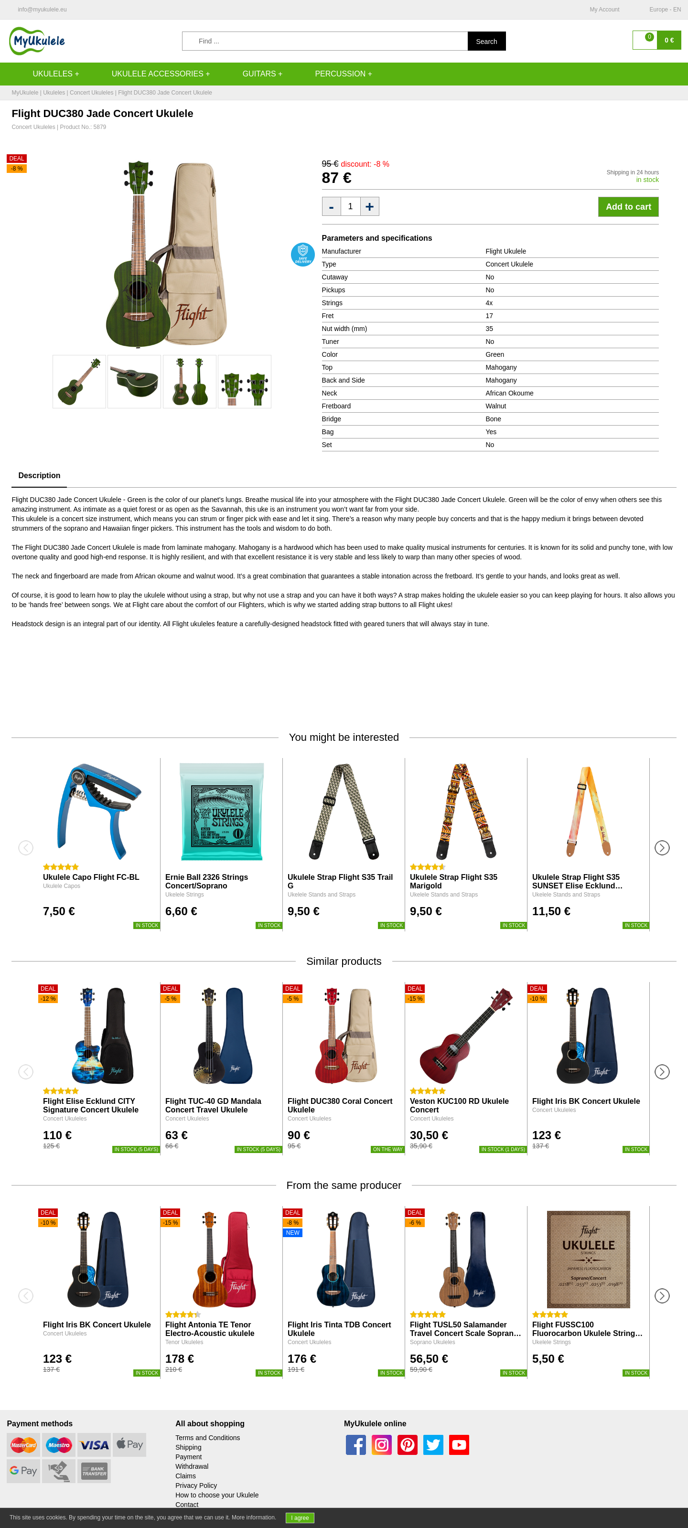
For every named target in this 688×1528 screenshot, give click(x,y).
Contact (186, 1504)
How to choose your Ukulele (216, 1495)
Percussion (331, 74)
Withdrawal (191, 1466)
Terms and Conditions (207, 1438)
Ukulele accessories (148, 74)
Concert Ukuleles (91, 92)
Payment (188, 1457)
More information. (254, 1517)
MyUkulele (24, 92)
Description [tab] (39, 475)
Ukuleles (43, 74)
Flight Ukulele (505, 251)
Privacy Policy (196, 1485)
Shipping (188, 1447)
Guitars (250, 74)
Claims (185, 1476)
